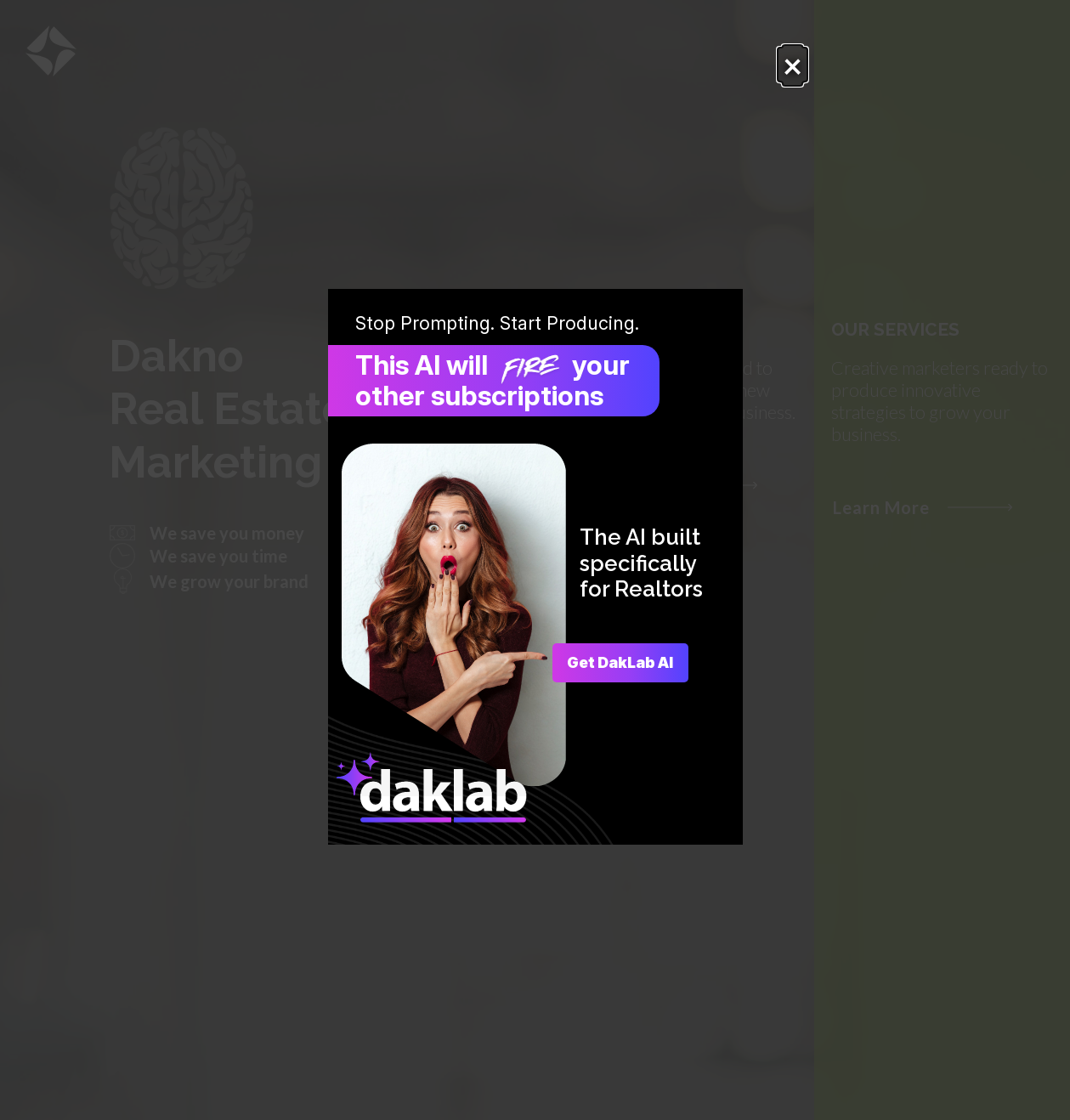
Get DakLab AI (620, 662)
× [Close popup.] (792, 65)
